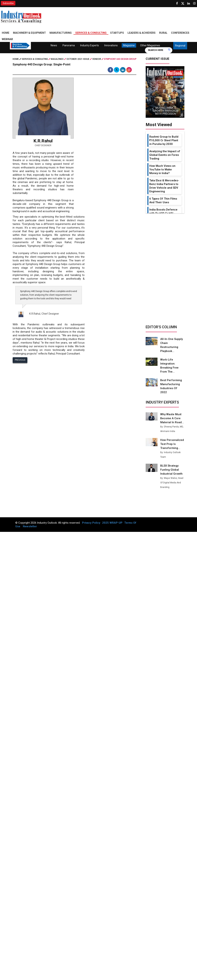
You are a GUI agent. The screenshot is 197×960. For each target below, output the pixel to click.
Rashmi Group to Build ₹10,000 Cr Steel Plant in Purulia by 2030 (163, 140)
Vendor (96, 59)
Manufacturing (61, 32)
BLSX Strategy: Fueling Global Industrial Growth (171, 465)
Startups (117, 32)
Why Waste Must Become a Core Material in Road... (171, 414)
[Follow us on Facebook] (177, 3)
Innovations (111, 45)
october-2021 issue (78, 59)
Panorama (68, 45)
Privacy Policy (91, 518)
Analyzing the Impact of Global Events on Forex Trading (164, 155)
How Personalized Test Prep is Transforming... (172, 440)
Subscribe (8, 3)
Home (5, 32)
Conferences (180, 32)
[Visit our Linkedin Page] (188, 3)
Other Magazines (150, 45)
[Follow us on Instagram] (194, 3)
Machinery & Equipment (29, 32)
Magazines (57, 59)
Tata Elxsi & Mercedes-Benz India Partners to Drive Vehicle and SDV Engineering (164, 186)
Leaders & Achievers (142, 32)
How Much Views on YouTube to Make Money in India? (162, 169)
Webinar (7, 39)
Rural (163, 32)
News (54, 45)
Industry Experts (89, 45)
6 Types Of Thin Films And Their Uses (163, 200)
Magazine (129, 45)
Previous (20, 360)
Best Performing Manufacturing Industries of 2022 (172, 384)
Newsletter (30, 522)
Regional (180, 45)
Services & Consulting (91, 32)
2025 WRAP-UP (112, 518)
